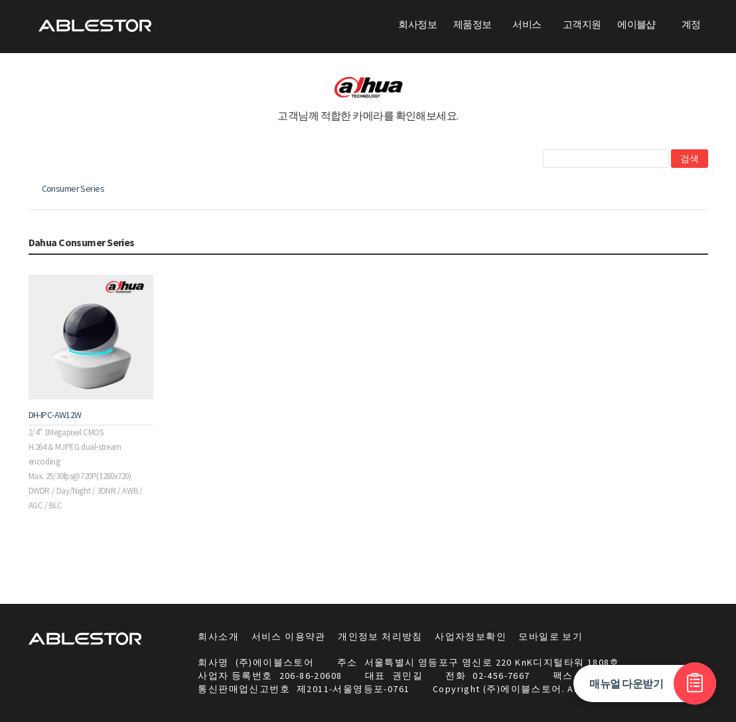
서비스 (526, 24)
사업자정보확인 (470, 636)
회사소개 (218, 636)
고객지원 (582, 24)
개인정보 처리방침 (380, 636)
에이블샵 (636, 24)
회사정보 (417, 24)
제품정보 (472, 24)
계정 (691, 24)
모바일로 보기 (550, 636)
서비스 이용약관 (289, 636)
